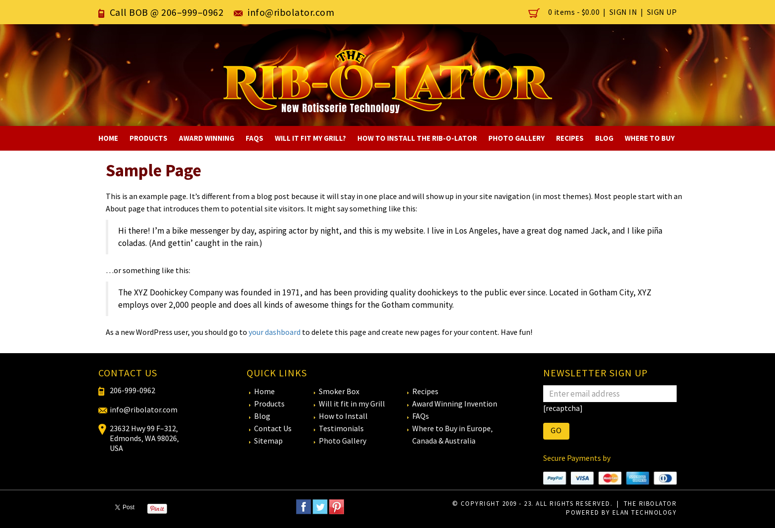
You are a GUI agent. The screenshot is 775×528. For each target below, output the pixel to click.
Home (108, 138)
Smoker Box (339, 391)
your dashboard (275, 332)
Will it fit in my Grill (352, 403)
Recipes (570, 138)
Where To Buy (650, 138)
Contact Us (273, 428)
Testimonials (341, 428)
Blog (604, 138)
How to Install (343, 416)
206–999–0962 (192, 12)
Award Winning (206, 138)
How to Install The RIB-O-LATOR (417, 138)
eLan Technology (644, 512)
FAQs (254, 138)
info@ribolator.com (291, 12)
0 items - (565, 12)
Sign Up (662, 12)
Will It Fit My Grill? (310, 138)
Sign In (623, 12)
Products (148, 138)
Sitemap (268, 441)
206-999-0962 (132, 390)
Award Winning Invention (454, 403)
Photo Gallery (516, 138)
